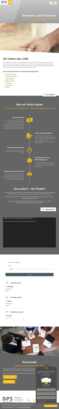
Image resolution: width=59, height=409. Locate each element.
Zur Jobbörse (49, 95)
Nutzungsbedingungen (52, 400)
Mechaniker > (9, 83)
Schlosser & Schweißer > (12, 76)
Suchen (29, 274)
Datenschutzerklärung (25, 407)
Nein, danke (39, 405)
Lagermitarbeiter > (10, 78)
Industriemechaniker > (11, 74)
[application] (29, 232)
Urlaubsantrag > (9, 382)
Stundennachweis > (9, 377)
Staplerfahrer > (10, 85)
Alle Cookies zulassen (50, 405)
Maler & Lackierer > (11, 81)
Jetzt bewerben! (48, 209)
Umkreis (11, 269)
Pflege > (8, 87)
